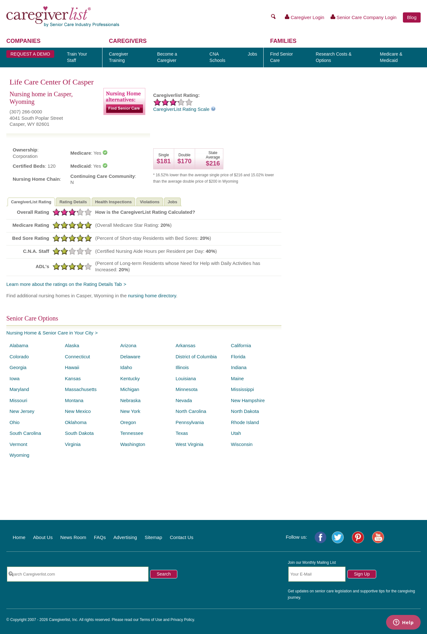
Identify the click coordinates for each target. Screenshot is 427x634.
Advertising (125, 537)
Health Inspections (113, 201)
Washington (132, 444)
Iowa (15, 378)
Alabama (19, 345)
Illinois (182, 367)
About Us (43, 537)
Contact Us (181, 537)
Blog (412, 17)
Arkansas (185, 345)
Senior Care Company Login (364, 17)
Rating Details (73, 201)
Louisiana (185, 378)
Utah (236, 433)
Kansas (73, 378)
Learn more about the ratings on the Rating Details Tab (64, 284)
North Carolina (190, 411)
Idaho (126, 367)
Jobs (172, 201)
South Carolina (25, 433)
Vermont (18, 444)
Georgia (18, 367)
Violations (150, 201)
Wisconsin (242, 444)
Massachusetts (80, 389)
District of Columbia (196, 356)
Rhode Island (245, 422)
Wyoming (19, 455)
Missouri (18, 400)
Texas (181, 433)
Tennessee (131, 433)
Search (164, 574)
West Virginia (189, 444)
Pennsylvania (189, 422)
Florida (238, 356)
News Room (73, 537)
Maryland (19, 389)
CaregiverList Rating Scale (184, 109)
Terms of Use (151, 619)
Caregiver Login (305, 17)
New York (130, 411)
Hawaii (72, 367)
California (241, 345)
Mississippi (242, 389)
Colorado (19, 356)
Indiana (238, 367)
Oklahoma (75, 422)
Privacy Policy (182, 619)
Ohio (15, 422)
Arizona (128, 345)
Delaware (130, 356)
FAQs (100, 537)
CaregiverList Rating (31, 201)
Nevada (183, 400)
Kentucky (130, 378)
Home (19, 537)
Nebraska (130, 400)
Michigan (129, 389)
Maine (237, 378)
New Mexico (78, 411)
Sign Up (362, 574)
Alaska (72, 345)
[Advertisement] (354, 203)
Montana (74, 400)
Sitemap (153, 537)
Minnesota (186, 389)
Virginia (73, 444)
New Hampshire (248, 400)
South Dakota (79, 433)
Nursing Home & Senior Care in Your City (49, 332)
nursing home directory (152, 295)
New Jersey (22, 411)
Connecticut (77, 356)
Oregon (128, 422)
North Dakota (245, 411)
